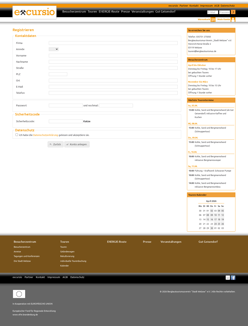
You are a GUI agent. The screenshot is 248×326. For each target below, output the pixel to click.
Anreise (17, 251)
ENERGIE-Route (109, 11)
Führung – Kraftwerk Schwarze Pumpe (213, 170)
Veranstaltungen (143, 11)
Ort (18, 80)
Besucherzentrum (74, 11)
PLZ (18, 74)
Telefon (20, 92)
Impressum (206, 5)
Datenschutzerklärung (45, 135)
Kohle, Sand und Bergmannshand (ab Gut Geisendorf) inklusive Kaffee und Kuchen (214, 113)
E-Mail (19, 86)
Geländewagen (67, 251)
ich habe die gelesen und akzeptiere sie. (54, 135)
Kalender (64, 265)
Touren (92, 11)
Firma (19, 42)
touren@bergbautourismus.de (202, 51)
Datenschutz (228, 5)
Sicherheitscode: (25, 121)
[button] (56, 144)
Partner (184, 5)
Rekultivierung (67, 256)
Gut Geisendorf (165, 11)
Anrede (20, 49)
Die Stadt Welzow (22, 260)
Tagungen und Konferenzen (27, 256)
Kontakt (194, 5)
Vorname (21, 55)
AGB (216, 5)
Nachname (22, 61)
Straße (20, 67)
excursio (173, 5)
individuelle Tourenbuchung (73, 260)
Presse (125, 11)
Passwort (21, 105)
